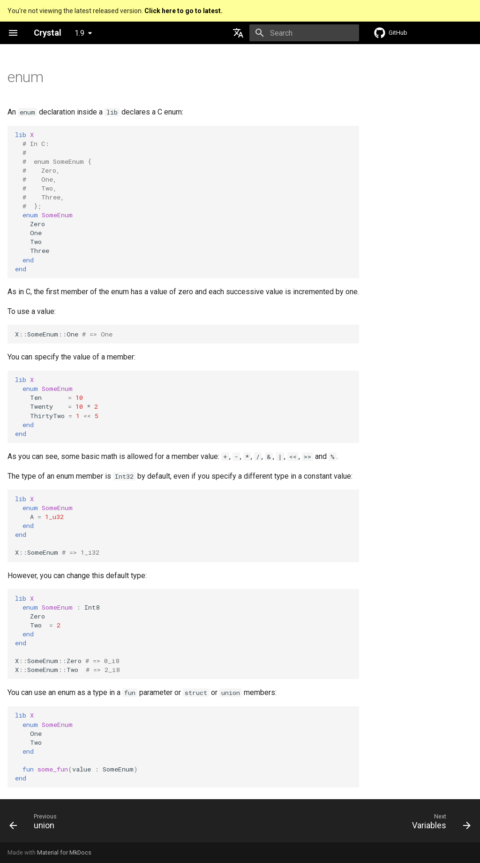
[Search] (304, 32)
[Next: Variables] (438, 823)
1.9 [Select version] (79, 33)
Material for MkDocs (64, 852)
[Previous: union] (35, 823)
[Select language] (238, 32)
